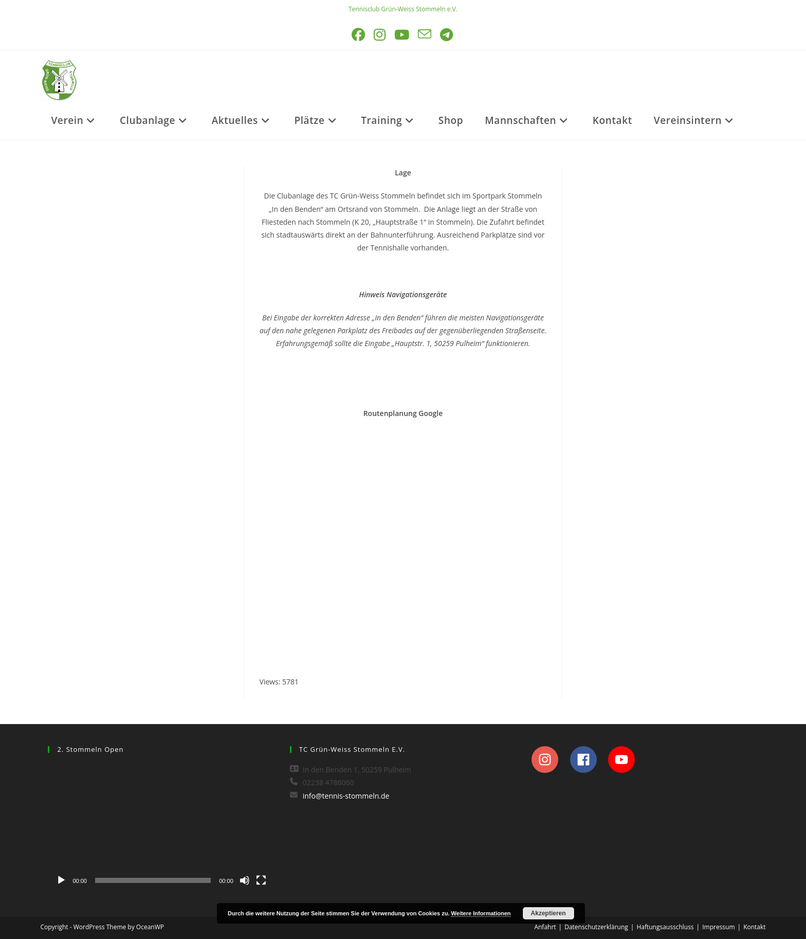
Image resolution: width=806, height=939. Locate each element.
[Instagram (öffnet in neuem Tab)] (380, 35)
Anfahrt (545, 927)
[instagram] (550, 759)
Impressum (718, 927)
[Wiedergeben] (61, 880)
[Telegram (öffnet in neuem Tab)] (447, 35)
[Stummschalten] (245, 880)
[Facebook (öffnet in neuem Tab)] (359, 35)
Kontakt (754, 927)
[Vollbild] (261, 880)
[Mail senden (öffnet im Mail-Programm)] (425, 35)
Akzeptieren (548, 913)
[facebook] (588, 759)
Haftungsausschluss (664, 927)
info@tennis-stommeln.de (346, 796)
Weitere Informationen (481, 913)
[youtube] (624, 759)
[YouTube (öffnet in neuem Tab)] (402, 35)
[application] (161, 827)
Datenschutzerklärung (596, 927)
